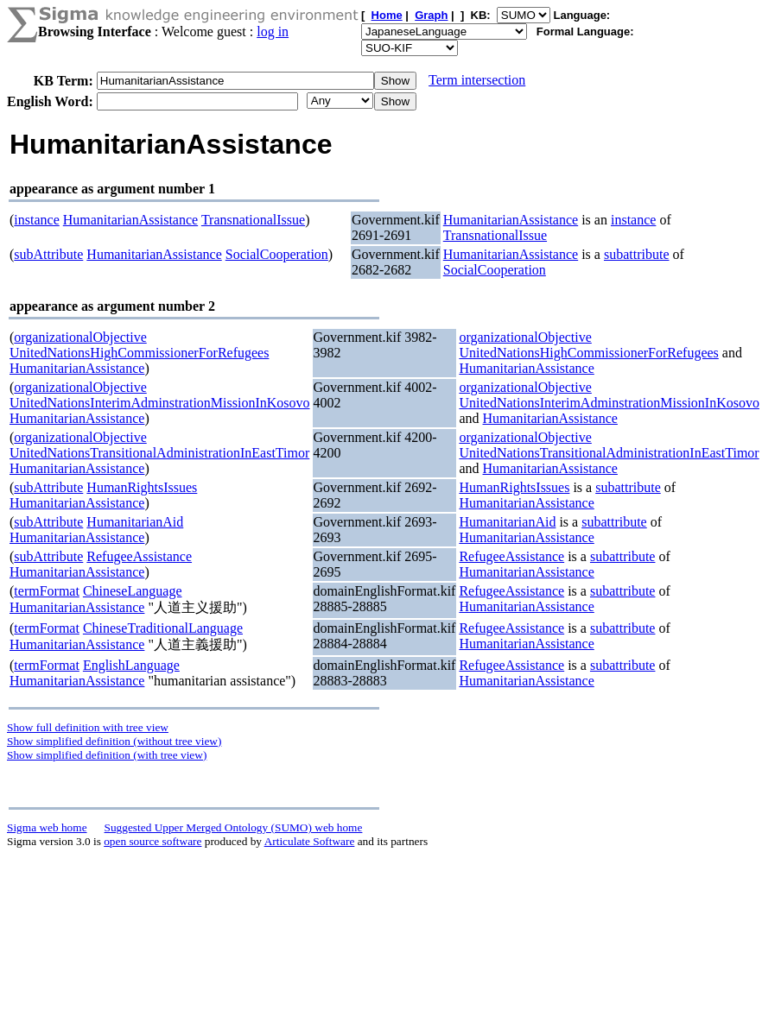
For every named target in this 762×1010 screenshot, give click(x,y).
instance (36, 219)
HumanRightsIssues (141, 487)
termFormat (46, 591)
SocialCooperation (276, 254)
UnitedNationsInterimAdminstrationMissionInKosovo (160, 402)
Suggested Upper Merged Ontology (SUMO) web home (234, 827)
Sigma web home (47, 827)
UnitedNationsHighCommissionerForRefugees (139, 352)
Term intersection (477, 80)
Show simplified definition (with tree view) (106, 754)
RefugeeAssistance (139, 556)
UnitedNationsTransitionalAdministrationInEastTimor (159, 452)
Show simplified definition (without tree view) (114, 741)
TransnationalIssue (253, 219)
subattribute (637, 254)
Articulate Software (309, 841)
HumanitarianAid (134, 521)
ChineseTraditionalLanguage (163, 628)
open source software (152, 841)
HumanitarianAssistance (130, 219)
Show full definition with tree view (87, 727)
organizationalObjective (80, 337)
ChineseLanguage (132, 591)
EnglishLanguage (131, 665)
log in (273, 31)
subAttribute (48, 254)
